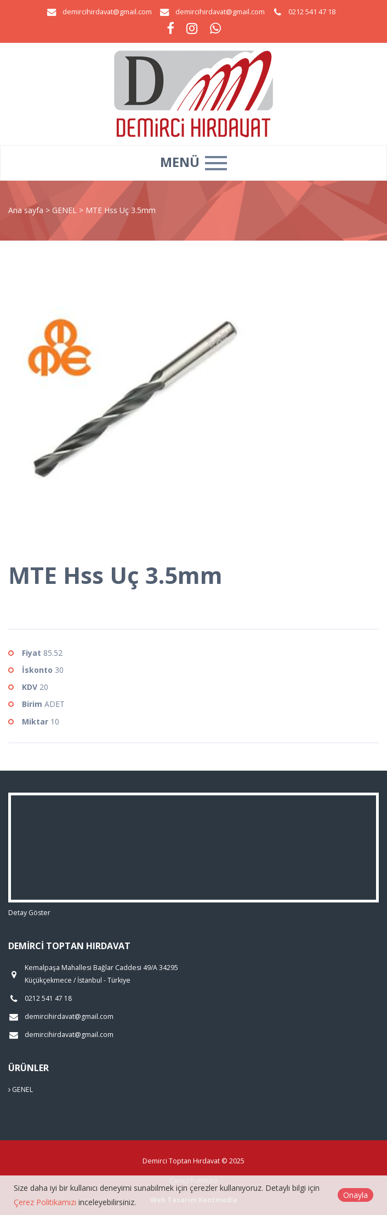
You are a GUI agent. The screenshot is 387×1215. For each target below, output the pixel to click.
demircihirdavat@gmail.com (107, 11)
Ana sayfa (25, 210)
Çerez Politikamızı (45, 1202)
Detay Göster (29, 912)
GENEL (65, 210)
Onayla (355, 1195)
